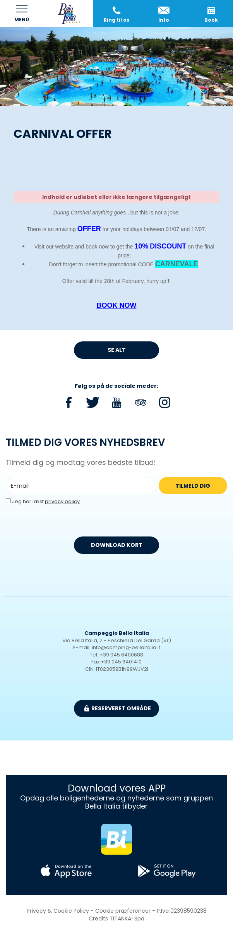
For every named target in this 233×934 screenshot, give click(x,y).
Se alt (117, 350)
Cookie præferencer (123, 911)
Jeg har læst (46, 501)
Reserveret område (117, 708)
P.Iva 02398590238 (182, 911)
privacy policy (62, 501)
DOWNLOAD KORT (116, 545)
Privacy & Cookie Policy (58, 911)
